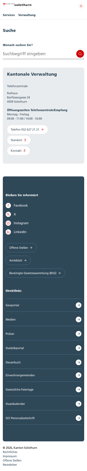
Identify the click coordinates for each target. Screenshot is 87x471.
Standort (19, 140)
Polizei (10, 334)
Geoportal (12, 305)
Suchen (80, 54)
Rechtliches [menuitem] (10, 452)
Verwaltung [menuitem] (27, 15)
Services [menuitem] (9, 15)
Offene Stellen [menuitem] (12, 460)
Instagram (17, 223)
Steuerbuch (13, 362)
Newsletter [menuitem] (10, 464)
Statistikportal (15, 348)
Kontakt (18, 151)
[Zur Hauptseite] (17, 4)
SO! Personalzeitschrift (20, 418)
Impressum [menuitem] (10, 456)
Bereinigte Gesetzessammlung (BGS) (35, 273)
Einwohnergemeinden (20, 375)
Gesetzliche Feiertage (19, 389)
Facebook (17, 205)
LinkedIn (16, 232)
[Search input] (43, 54)
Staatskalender (15, 404)
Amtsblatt (18, 260)
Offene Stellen (21, 248)
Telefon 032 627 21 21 (27, 129)
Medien (11, 319)
